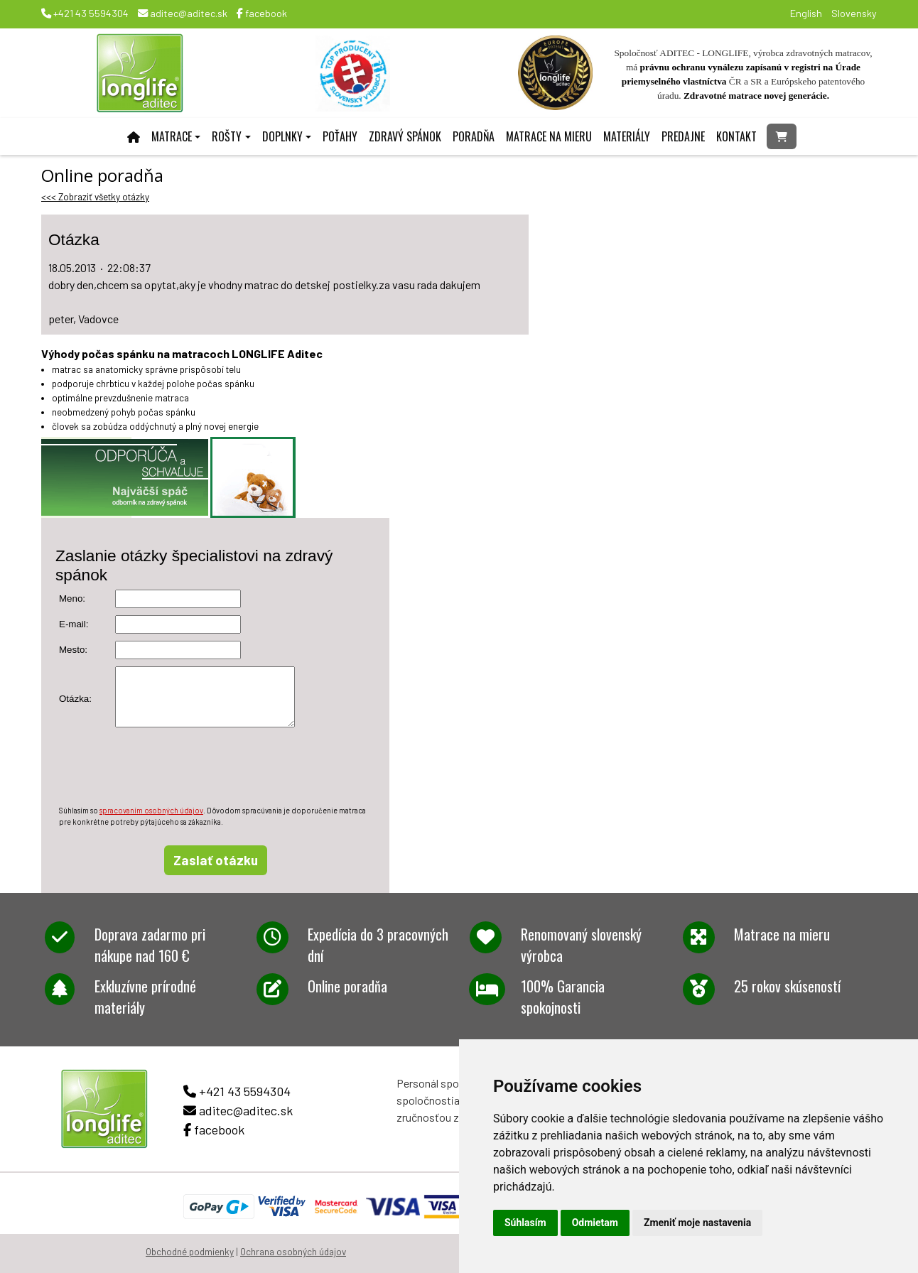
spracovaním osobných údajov (151, 810)
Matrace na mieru (549, 136)
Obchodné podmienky (190, 1251)
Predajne (683, 136)
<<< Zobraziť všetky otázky (95, 196)
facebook (262, 13)
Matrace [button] (171, 136)
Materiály (626, 136)
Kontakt (736, 136)
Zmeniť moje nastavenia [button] (697, 1222)
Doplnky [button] (282, 136)
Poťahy (340, 136)
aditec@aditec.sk (182, 13)
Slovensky (854, 13)
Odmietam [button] (595, 1222)
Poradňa (474, 136)
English (806, 13)
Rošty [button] (227, 136)
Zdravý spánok (405, 136)
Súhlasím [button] (525, 1222)
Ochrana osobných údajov (293, 1251)
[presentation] (167, 766)
